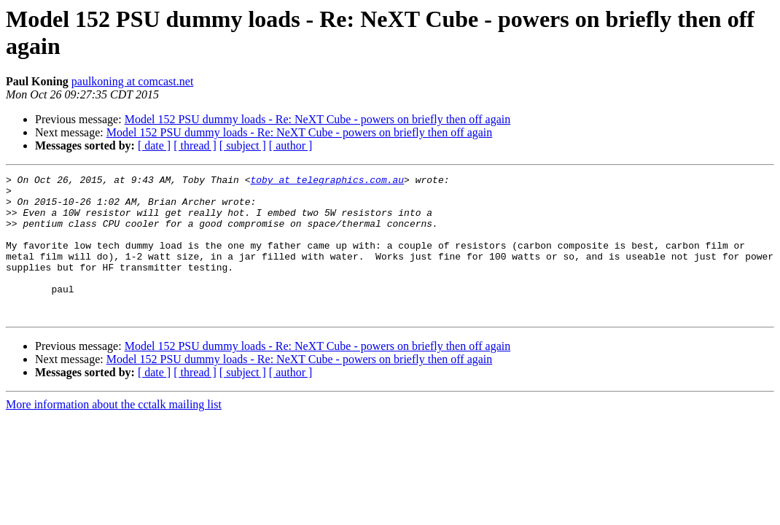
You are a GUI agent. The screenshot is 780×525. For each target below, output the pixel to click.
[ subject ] (242, 145)
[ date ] (154, 145)
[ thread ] (195, 145)
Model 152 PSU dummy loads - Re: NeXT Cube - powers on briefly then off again (318, 119)
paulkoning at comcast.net (132, 81)
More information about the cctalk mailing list (114, 433)
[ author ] (291, 145)
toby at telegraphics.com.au (327, 181)
